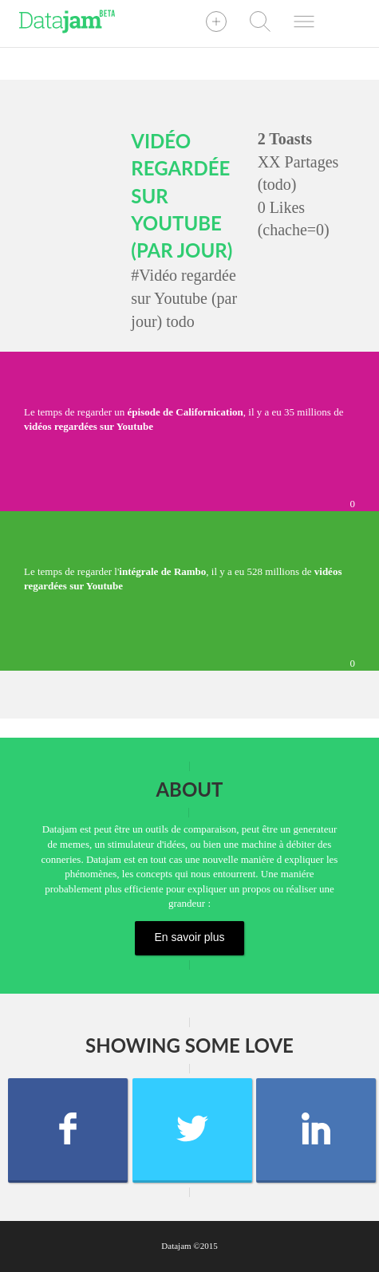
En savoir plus (190, 937)
